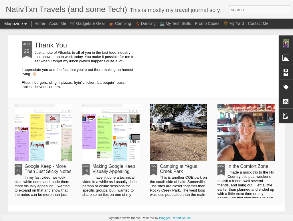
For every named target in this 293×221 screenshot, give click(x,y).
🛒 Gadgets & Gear (87, 23)
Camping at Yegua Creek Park (178, 169)
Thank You (51, 45)
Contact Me (258, 23)
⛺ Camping (120, 23)
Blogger (164, 218)
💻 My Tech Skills (175, 23)
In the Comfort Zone (247, 166)
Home (39, 23)
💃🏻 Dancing (145, 23)
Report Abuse (181, 218)
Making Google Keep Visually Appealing (113, 169)
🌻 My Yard (233, 23)
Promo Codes (207, 23)
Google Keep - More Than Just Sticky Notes (48, 169)
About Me (57, 23)
